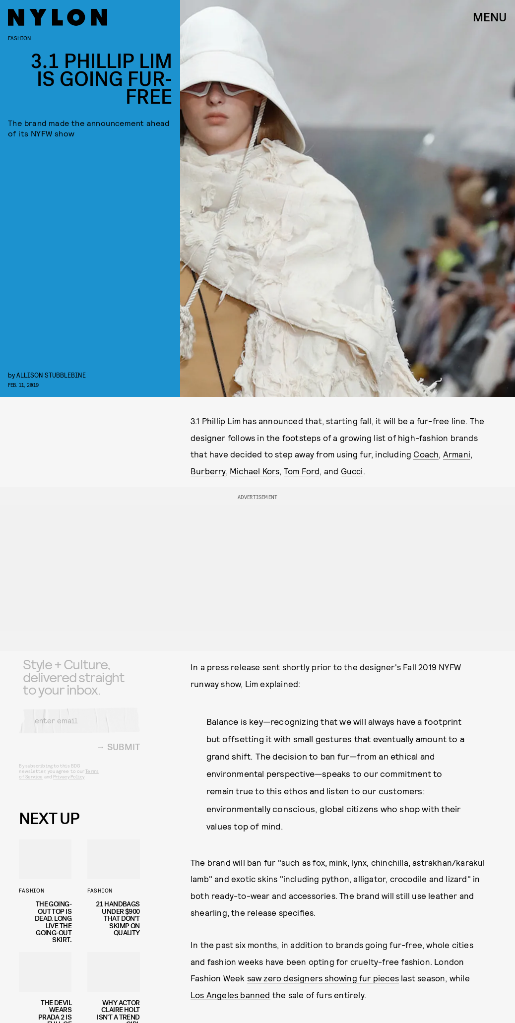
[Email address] (79, 727)
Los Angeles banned (230, 995)
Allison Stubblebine (51, 375)
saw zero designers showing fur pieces (323, 978)
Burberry (208, 471)
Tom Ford (302, 471)
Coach (426, 454)
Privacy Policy (68, 783)
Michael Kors (254, 471)
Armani (456, 454)
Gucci (352, 471)
